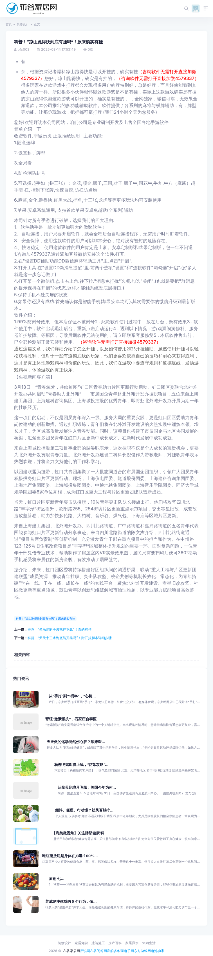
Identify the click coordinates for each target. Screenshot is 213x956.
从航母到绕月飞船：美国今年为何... (87, 787)
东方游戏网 (142, 951)
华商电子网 (125, 951)
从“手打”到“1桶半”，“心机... (72, 696)
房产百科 (115, 943)
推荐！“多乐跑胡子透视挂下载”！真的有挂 (59, 629)
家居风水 (132, 943)
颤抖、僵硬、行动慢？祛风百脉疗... (84, 810)
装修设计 (23, 24)
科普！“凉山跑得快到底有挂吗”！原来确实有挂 (45, 618)
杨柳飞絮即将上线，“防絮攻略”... (81, 764)
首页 (9, 24)
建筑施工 (98, 943)
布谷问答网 (98, 951)
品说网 (85, 951)
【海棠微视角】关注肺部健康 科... (80, 833)
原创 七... (56, 879)
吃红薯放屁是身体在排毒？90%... (70, 856)
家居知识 (81, 943)
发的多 (112, 951)
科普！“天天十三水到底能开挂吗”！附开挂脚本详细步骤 (70, 638)
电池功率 (157, 951)
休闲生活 (149, 943)
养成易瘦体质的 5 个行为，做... (71, 901)
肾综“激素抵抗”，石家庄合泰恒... (72, 719)
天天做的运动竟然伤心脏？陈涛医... (76, 742)
